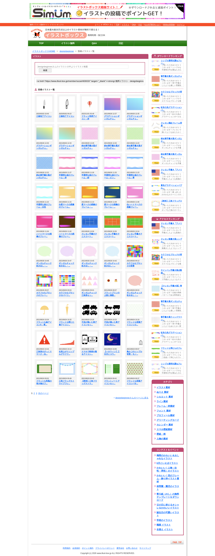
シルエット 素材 (165, 396)
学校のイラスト (164, 520)
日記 (140, 24)
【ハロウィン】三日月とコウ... (112, 352)
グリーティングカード (168, 420)
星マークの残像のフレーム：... (89, 205)
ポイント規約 (87, 548)
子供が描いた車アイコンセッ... (89, 323)
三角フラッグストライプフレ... (66, 382)
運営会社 (120, 548)
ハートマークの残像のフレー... (44, 235)
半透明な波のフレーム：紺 (89, 176)
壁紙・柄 (161, 434)
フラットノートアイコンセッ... (112, 382)
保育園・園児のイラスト (168, 488)
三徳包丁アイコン (44, 116)
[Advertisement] (147, 33)
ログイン (181, 24)
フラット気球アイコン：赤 (89, 117)
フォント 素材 (164, 410)
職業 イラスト (164, 525)
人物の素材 (162, 438)
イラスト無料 (68, 43)
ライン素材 (162, 401)
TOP (118, 24)
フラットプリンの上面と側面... (112, 294)
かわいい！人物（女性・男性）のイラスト (168, 469)
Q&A (134, 24)
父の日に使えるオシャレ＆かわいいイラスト (168, 506)
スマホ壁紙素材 (164, 429)
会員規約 (76, 548)
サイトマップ (145, 548)
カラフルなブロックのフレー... (44, 294)
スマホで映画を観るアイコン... (89, 352)
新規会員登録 (169, 24)
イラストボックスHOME (43, 51)
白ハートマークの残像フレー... (134, 205)
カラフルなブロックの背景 (134, 264)
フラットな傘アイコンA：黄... (44, 323)
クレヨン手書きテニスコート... (89, 235)
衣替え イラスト (165, 529)
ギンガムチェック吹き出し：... (44, 264)
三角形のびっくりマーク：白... (44, 352)
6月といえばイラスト (167, 463)
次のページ (43, 393)
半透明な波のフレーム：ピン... (112, 176)
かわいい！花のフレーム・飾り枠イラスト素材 (168, 478)
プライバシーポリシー (105, 548)
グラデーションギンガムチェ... (112, 117)
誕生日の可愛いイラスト (168, 514)
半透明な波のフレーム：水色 (44, 205)
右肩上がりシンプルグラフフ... (66, 352)
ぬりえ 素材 (162, 392)
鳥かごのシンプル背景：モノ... (134, 352)
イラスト (125, 24)
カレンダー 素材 (165, 424)
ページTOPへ (177, 542)
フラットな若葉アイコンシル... (134, 323)
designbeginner (67, 51)
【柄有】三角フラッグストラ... (89, 382)
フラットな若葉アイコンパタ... (134, 382)
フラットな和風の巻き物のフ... (44, 382)
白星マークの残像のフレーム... (66, 205)
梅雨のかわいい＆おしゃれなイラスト (168, 457)
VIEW (155, 69)
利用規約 (66, 548)
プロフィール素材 (166, 415)
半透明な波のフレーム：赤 (66, 176)
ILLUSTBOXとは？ (152, 24)
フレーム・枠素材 (166, 406)
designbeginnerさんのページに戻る (131, 398)
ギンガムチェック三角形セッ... (89, 294)
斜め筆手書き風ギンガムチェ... (89, 147)
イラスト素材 (163, 387)
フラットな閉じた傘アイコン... (66, 323)
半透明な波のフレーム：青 (134, 176)
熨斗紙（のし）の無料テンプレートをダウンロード (168, 497)
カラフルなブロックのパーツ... (66, 294)
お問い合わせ (132, 548)
